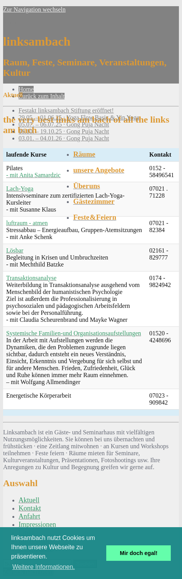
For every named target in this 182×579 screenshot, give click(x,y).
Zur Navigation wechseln (34, 9)
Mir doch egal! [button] (139, 553)
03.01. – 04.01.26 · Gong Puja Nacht (64, 138)
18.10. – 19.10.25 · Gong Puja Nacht (64, 131)
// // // (91, 48)
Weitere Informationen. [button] (43, 567)
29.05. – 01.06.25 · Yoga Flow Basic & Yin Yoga (79, 117)
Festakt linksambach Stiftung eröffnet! (66, 110)
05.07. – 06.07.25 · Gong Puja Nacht (64, 124)
